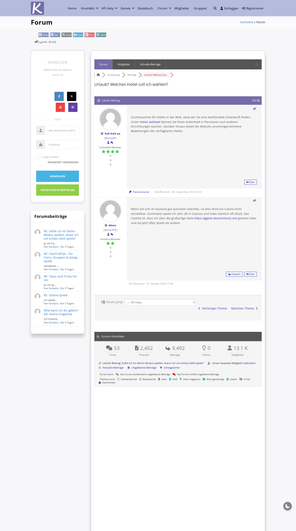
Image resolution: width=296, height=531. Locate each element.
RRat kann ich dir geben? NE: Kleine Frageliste (61, 312)
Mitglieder (181, 8)
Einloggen (229, 8)
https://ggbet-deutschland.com (215, 218)
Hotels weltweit (150, 122)
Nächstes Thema (244, 308)
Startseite (246, 22)
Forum (163, 8)
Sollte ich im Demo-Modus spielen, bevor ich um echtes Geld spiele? (163, 363)
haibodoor (249, 363)
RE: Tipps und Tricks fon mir (60, 278)
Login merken (47, 157)
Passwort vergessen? (63, 162)
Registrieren (253, 8)
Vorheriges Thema (212, 308)
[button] (215, 8)
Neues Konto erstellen (57, 190)
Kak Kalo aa (112, 133)
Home (72, 8)
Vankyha (53, 246)
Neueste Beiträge (113, 367)
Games (125, 8)
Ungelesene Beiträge (144, 367)
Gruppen (200, 8)
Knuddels (88, 8)
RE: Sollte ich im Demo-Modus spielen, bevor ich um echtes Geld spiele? (61, 234)
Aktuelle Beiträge (150, 64)
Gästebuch (145, 8)
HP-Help (108, 8)
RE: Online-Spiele (56, 295)
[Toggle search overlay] (215, 8)
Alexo (112, 225)
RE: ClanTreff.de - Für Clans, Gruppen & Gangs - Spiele (62, 257)
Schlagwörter (172, 367)
